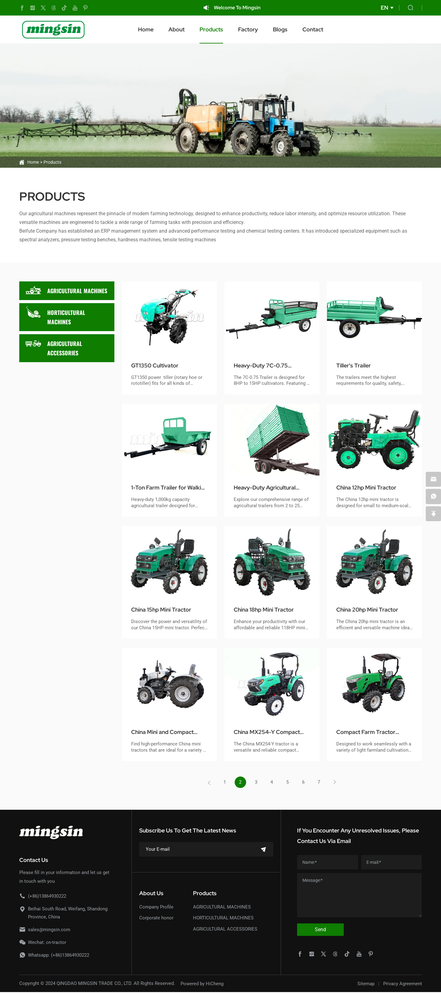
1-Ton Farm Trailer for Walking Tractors (162, 488)
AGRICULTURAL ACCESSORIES (53, 346)
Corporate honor (156, 919)
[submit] (263, 850)
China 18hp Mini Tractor (267, 610)
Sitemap (365, 984)
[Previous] (206, 783)
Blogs (287, 29)
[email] (433, 479)
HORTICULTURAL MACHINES (55, 315)
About (184, 29)
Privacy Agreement (402, 984)
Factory (255, 29)
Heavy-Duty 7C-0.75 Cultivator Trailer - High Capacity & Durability (268, 366)
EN (384, 7)
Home (153, 29)
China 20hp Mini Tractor (371, 610)
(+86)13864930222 (47, 897)
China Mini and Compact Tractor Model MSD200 (166, 732)
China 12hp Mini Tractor (370, 488)
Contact (320, 29)
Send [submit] (320, 930)
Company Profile (156, 907)
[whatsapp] (433, 496)
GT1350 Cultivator (157, 366)
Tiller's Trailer (356, 366)
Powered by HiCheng (202, 984)
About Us (151, 894)
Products (219, 29)
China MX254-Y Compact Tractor (271, 732)
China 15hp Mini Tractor (165, 610)
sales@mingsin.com (49, 930)
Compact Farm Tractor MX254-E (369, 732)
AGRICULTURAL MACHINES (66, 290)
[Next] (338, 783)
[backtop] (433, 514)
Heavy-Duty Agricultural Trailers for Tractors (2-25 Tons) (271, 488)
